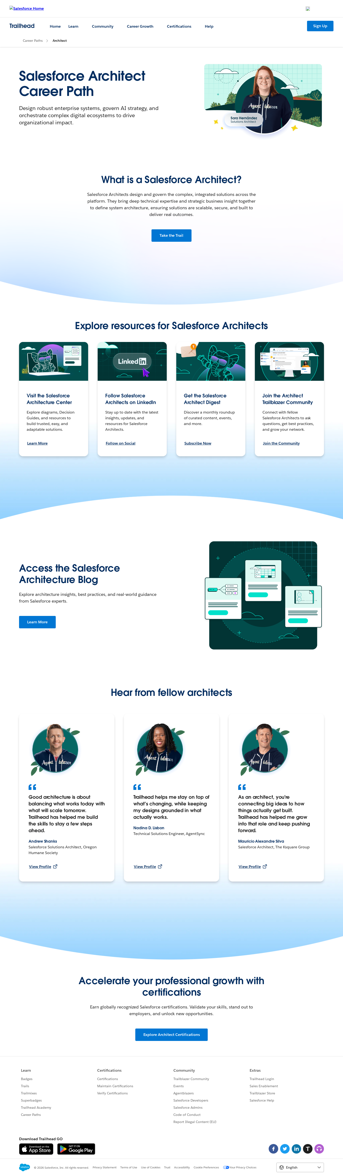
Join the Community (281, 443)
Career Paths (33, 40)
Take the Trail (172, 235)
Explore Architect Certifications (171, 1034)
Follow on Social (121, 443)
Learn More (37, 443)
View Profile (43, 866)
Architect (60, 40)
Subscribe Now (197, 443)
